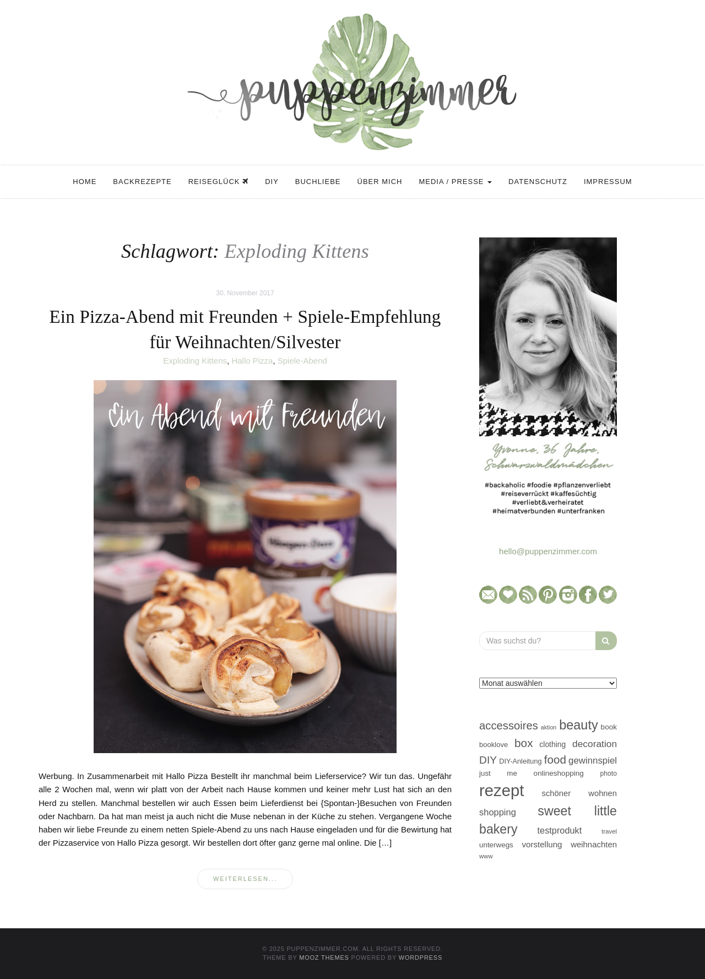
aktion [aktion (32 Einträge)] (548, 727)
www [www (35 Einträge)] (486, 856)
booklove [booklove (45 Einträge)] (493, 744)
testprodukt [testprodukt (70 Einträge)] (560, 830)
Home (84, 181)
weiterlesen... (245, 878)
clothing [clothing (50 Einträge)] (552, 744)
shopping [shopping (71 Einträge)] (497, 812)
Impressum (608, 181)
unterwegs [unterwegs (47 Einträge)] (496, 845)
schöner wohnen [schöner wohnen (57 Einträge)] (579, 793)
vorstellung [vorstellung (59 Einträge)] (542, 844)
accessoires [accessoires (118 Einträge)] (508, 726)
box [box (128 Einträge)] (523, 743)
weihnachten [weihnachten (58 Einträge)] (594, 844)
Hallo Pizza (252, 360)
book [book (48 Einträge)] (609, 727)
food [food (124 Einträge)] (555, 759)
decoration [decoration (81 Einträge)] (594, 743)
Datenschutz (537, 181)
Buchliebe (318, 181)
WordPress (420, 957)
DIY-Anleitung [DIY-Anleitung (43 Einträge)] (520, 761)
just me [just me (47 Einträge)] (498, 773)
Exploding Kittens (195, 360)
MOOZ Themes (324, 957)
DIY (272, 181)
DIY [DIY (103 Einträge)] (488, 760)
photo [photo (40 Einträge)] (608, 773)
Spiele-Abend (302, 360)
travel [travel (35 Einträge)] (609, 831)
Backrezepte (142, 181)
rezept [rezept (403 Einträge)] (501, 790)
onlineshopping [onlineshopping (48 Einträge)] (559, 773)
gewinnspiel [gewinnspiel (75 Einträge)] (592, 760)
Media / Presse (455, 181)
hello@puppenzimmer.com (548, 551)
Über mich (380, 181)
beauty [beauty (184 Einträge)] (578, 725)
